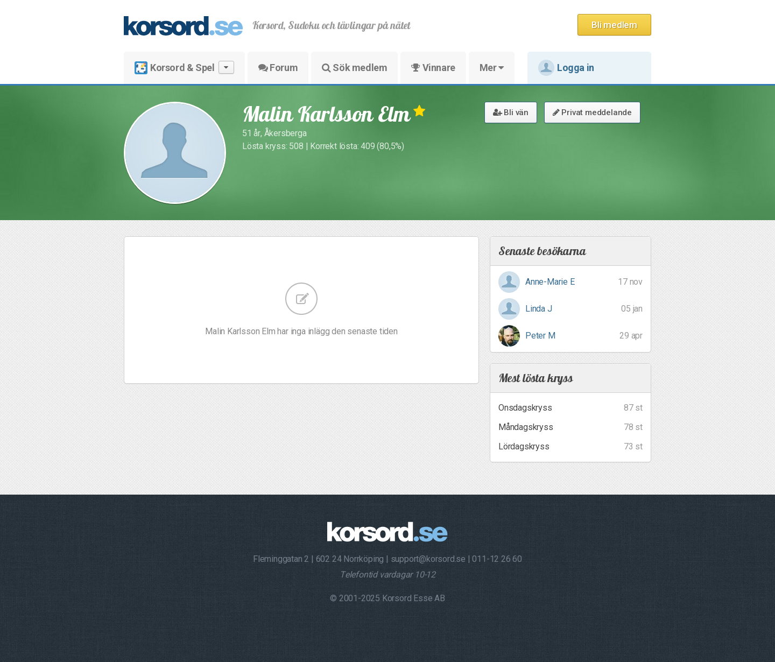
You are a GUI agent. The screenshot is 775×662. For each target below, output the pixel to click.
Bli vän (511, 112)
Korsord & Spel (184, 67)
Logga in (566, 68)
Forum (278, 67)
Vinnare (433, 67)
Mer (492, 67)
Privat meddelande (592, 112)
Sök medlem (354, 67)
